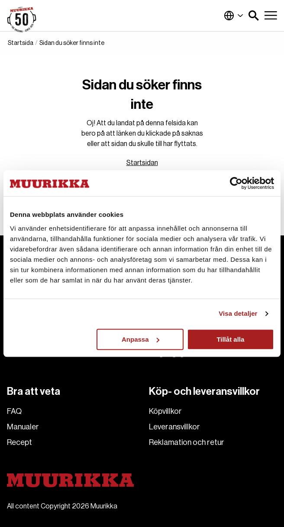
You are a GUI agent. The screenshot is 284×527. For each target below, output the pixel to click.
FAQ (14, 411)
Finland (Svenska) (233, 15)
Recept (19, 442)
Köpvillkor (165, 411)
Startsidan (142, 162)
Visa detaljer (238, 313)
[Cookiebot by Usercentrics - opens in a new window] (236, 183)
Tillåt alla (230, 339)
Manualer (23, 427)
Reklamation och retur (186, 442)
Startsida (20, 43)
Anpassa (140, 339)
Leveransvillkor (174, 427)
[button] (253, 15)
